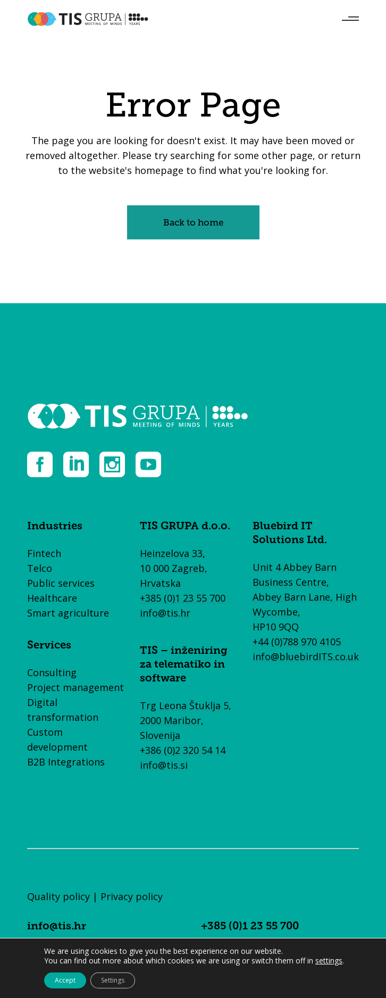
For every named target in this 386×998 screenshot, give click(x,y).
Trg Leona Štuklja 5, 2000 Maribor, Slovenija (185, 720)
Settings (112, 980)
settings (328, 961)
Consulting (52, 672)
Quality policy (58, 896)
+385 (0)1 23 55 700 (182, 598)
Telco (39, 568)
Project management (75, 687)
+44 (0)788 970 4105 (297, 641)
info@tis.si (164, 765)
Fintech (44, 553)
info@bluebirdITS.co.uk (306, 656)
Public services (61, 583)
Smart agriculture (68, 612)
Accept (65, 980)
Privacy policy (131, 896)
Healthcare (52, 598)
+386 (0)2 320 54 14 (182, 750)
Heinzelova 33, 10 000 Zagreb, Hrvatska (173, 568)
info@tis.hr (165, 612)
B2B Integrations (66, 761)
